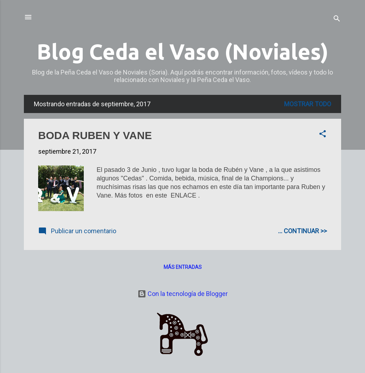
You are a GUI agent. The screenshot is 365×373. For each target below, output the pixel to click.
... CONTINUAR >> (302, 231)
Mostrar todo (307, 104)
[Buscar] (337, 19)
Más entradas (183, 267)
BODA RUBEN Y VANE (95, 135)
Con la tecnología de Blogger (183, 293)
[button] (322, 134)
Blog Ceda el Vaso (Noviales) (182, 51)
